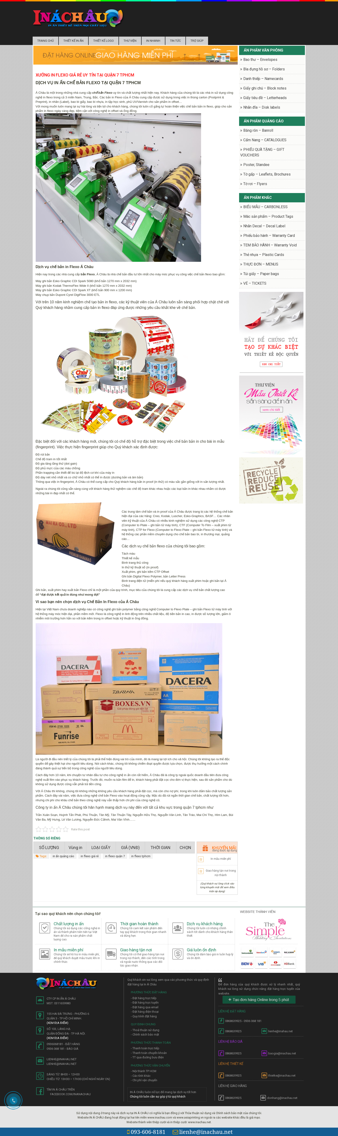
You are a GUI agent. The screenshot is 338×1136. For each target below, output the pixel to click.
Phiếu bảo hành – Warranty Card (269, 235)
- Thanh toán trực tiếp (145, 1048)
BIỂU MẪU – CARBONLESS (265, 207)
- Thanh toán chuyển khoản (149, 1053)
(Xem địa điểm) (57, 1023)
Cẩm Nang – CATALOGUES (264, 140)
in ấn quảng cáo (63, 856)
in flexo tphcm (140, 856)
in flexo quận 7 (115, 856)
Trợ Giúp (197, 40)
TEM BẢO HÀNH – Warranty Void (270, 245)
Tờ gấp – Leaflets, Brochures (267, 174)
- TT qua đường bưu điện (147, 1057)
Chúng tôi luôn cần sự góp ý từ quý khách (157, 1096)
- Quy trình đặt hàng (144, 1016)
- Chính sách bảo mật (145, 1034)
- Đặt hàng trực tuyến (145, 1002)
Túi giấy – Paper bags (261, 274)
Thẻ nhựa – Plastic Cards (263, 254)
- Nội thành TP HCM (143, 1071)
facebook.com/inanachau (70, 1094)
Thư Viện (130, 40)
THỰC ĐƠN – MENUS (260, 264)
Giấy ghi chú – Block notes (264, 88)
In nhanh (153, 40)
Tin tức (175, 40)
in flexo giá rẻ (90, 856)
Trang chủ (45, 40)
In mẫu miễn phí (221, 858)
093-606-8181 (146, 1132)
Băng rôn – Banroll (258, 130)
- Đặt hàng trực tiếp (144, 998)
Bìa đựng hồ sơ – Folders (264, 69)
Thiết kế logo (103, 40)
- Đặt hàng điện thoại (145, 1011)
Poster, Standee (256, 164)
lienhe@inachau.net (203, 1132)
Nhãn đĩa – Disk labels (261, 107)
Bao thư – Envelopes (260, 59)
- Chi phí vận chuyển (144, 1080)
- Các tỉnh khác (140, 1075)
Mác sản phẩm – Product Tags (268, 216)
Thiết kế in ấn (73, 40)
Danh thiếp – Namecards (263, 78)
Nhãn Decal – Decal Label (264, 226)
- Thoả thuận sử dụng (145, 1030)
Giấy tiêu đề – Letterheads (265, 98)
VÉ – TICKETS (254, 283)
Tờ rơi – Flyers (255, 184)
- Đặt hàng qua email (144, 1007)
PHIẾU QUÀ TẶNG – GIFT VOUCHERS (262, 152)
